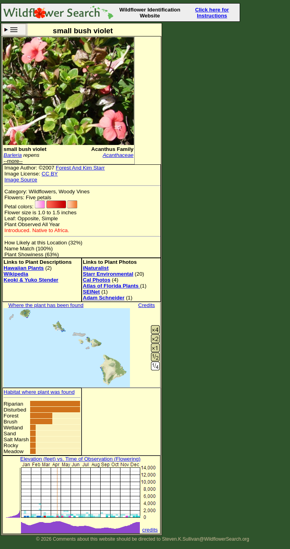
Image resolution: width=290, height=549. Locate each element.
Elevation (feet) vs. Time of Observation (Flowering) (80, 459)
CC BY (50, 174)
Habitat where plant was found (39, 392)
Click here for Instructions (212, 13)
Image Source (20, 180)
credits (150, 530)
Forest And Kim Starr (80, 168)
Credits (146, 305)
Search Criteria (14, 29)
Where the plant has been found (46, 305)
